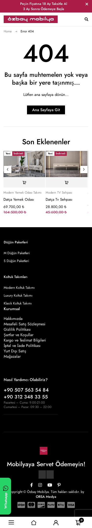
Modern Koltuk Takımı (19, 287)
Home (8, 31)
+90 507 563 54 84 (26, 390)
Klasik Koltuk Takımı (18, 303)
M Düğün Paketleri (17, 253)
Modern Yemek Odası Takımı (22, 192)
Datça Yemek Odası (18, 199)
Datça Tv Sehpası (59, 199)
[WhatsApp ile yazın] (5, 496)
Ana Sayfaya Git (46, 110)
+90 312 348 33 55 (26, 396)
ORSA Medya (46, 496)
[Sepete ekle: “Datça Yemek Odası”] (24, 182)
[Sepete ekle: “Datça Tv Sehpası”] (66, 182)
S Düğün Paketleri (16, 260)
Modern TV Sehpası (59, 192)
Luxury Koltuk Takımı (18, 295)
